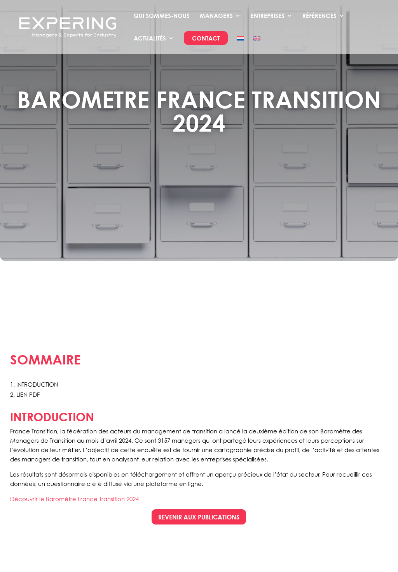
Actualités (150, 38)
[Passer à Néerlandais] (240, 44)
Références (319, 16)
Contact (206, 38)
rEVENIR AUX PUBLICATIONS (198, 517)
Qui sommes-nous (162, 16)
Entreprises (268, 16)
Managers (216, 16)
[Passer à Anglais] (256, 44)
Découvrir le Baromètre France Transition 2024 (74, 499)
